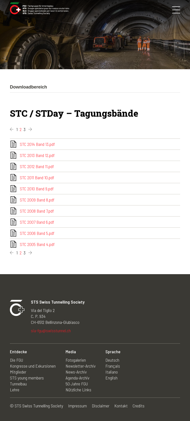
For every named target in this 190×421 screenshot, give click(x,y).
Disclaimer (100, 405)
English (111, 377)
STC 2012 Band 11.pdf (37, 166)
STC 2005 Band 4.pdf (37, 244)
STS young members (27, 377)
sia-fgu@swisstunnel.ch (51, 330)
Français (112, 366)
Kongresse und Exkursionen (33, 366)
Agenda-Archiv (77, 377)
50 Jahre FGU (77, 383)
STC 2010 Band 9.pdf (37, 188)
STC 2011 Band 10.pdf (37, 177)
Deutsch (112, 360)
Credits (138, 405)
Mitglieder (18, 372)
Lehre (14, 389)
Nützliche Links (78, 389)
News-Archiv (76, 372)
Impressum (77, 405)
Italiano (111, 372)
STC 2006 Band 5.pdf (37, 233)
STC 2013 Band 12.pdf (37, 155)
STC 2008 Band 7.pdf (37, 211)
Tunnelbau (18, 383)
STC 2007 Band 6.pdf (37, 222)
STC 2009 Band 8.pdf (37, 199)
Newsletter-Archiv (80, 366)
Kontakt (121, 405)
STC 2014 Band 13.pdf (37, 144)
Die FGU (16, 360)
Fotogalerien (76, 360)
